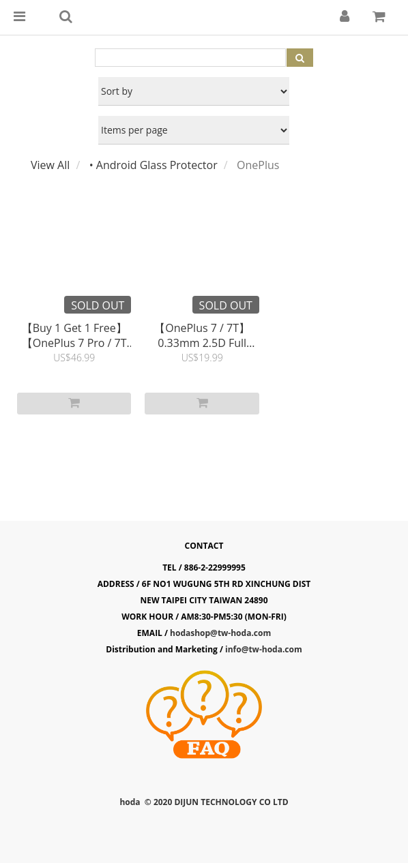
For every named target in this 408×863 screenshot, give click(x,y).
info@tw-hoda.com (263, 649)
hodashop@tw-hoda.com (220, 633)
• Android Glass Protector (153, 164)
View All (50, 164)
